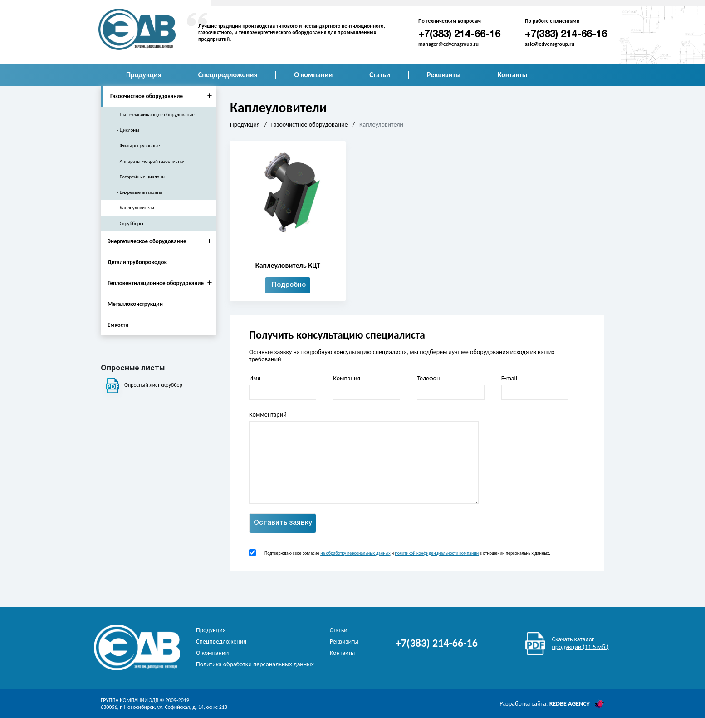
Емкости (118, 324)
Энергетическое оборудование (162, 241)
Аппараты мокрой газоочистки (152, 161)
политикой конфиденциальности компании (437, 553)
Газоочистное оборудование (163, 95)
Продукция (144, 74)
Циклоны (129, 130)
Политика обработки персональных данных (255, 664)
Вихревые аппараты (141, 192)
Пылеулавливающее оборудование (157, 115)
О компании (313, 74)
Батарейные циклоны (143, 177)
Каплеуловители (137, 208)
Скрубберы (131, 223)
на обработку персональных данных (355, 553)
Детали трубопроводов (137, 262)
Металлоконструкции (135, 303)
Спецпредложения (228, 74)
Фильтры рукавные (140, 145)
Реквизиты (444, 74)
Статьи (379, 74)
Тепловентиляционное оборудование (162, 282)
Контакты (512, 74)
